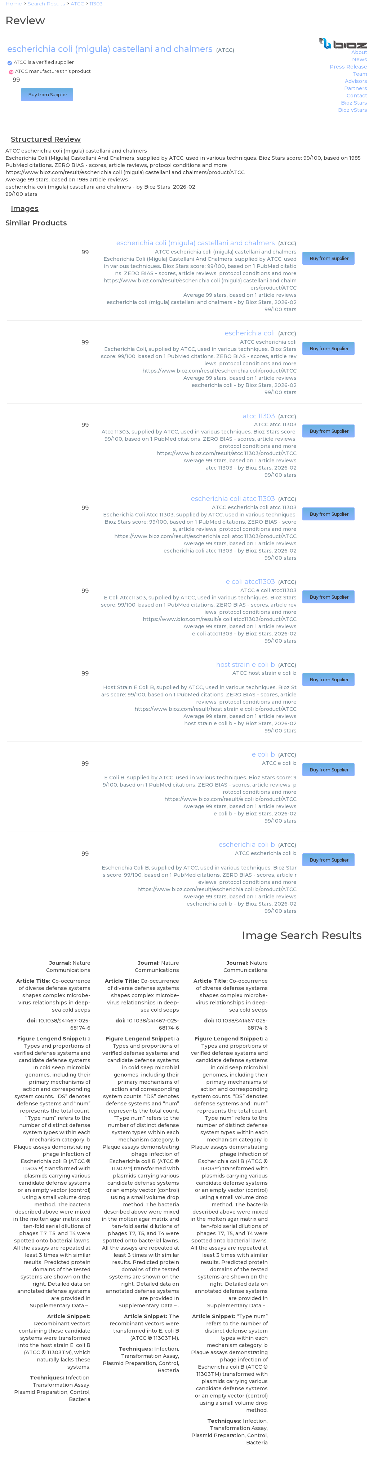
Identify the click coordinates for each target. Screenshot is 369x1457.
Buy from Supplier (47, 94)
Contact (357, 95)
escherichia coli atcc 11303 (233, 499)
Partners (355, 88)
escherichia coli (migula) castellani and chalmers (195, 243)
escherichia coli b (247, 845)
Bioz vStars (352, 110)
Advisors (356, 81)
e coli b (263, 754)
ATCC (225, 50)
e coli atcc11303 (250, 582)
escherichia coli (250, 333)
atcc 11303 (259, 416)
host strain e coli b (245, 665)
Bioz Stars (354, 103)
